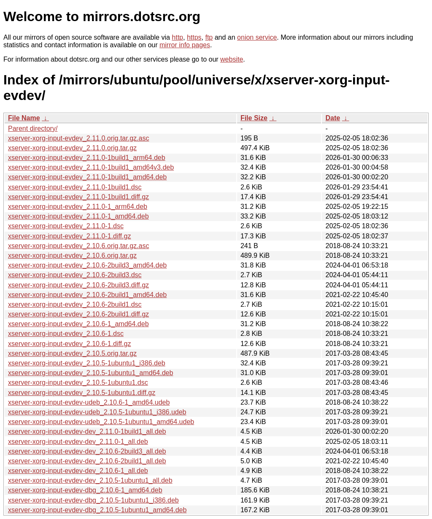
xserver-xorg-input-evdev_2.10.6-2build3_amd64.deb (87, 265)
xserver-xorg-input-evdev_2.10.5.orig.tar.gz (72, 353)
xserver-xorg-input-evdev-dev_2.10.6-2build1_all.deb (87, 461)
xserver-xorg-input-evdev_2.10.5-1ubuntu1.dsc (78, 382)
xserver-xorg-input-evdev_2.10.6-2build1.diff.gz (78, 314)
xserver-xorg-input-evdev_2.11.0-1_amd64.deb (78, 216)
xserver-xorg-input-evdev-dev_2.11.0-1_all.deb (78, 441)
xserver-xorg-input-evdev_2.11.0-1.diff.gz (69, 236)
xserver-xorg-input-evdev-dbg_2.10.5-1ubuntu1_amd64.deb (97, 510)
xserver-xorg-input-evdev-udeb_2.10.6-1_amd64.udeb (89, 402)
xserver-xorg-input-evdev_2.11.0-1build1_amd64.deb (87, 177)
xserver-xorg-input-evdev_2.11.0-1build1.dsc (75, 187)
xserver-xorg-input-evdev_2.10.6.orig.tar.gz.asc (78, 245)
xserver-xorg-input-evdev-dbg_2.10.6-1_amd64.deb (85, 490)
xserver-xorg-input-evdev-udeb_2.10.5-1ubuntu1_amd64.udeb (101, 421)
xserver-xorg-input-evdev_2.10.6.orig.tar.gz (72, 255)
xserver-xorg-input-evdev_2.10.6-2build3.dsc (75, 274)
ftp (209, 37)
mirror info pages (184, 45)
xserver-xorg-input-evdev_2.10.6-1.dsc (66, 333)
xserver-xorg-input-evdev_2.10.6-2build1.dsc (75, 304)
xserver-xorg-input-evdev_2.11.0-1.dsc (66, 226)
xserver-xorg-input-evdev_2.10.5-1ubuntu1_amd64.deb (90, 372)
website (231, 59)
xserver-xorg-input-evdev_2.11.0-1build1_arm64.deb (86, 157)
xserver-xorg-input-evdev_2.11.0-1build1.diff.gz (78, 196)
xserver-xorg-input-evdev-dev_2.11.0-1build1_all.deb (87, 431)
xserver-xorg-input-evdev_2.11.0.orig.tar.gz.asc (78, 138)
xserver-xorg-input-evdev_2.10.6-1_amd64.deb (78, 323)
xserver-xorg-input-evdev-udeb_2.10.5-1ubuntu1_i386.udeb (97, 412)
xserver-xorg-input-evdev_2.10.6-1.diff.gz (69, 343)
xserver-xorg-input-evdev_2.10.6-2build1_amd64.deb (87, 294)
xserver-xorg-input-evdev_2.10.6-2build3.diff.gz (78, 285)
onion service (257, 37)
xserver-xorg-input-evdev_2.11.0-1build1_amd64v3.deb (91, 167)
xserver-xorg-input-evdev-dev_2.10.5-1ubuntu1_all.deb (90, 480)
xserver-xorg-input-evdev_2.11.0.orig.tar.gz (72, 147)
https (194, 37)
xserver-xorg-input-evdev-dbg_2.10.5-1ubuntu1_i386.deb (93, 500)
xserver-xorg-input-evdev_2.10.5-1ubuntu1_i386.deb (86, 363)
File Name (24, 118)
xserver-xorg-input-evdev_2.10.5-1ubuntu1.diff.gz (81, 392)
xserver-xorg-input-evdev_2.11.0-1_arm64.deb (77, 206)
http (177, 37)
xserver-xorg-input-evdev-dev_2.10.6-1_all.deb (78, 470)
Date (332, 118)
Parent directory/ (32, 128)
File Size (253, 118)
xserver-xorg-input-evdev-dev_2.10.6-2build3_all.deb (87, 451)
